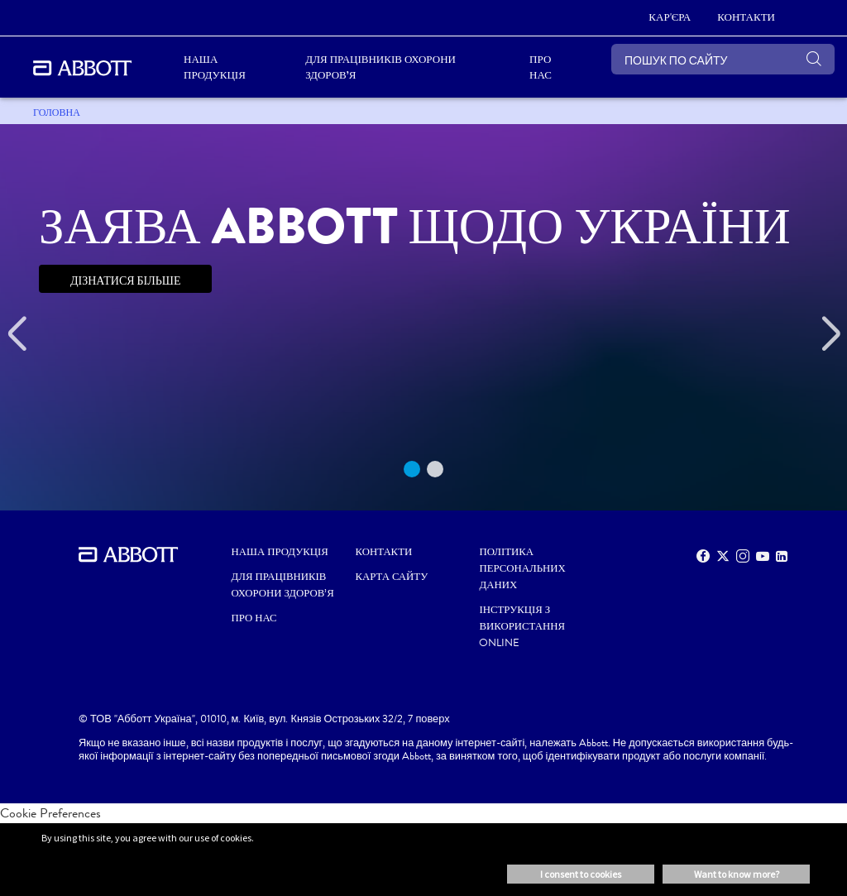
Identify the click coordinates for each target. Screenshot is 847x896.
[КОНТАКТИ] (746, 18)
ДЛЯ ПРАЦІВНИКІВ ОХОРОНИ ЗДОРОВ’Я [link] (380, 67)
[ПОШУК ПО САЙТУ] (723, 59)
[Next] (830, 334)
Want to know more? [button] (736, 874)
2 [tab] (435, 469)
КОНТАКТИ (384, 551)
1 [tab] (412, 469)
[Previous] (16, 334)
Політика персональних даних (522, 568)
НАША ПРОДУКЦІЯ (280, 551)
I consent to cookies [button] (580, 874)
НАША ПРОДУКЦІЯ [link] (215, 67)
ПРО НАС (254, 618)
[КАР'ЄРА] (669, 18)
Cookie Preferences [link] (50, 812)
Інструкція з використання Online (522, 626)
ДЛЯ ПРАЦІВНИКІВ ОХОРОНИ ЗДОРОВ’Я (283, 585)
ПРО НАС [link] (540, 67)
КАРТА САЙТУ (392, 576)
